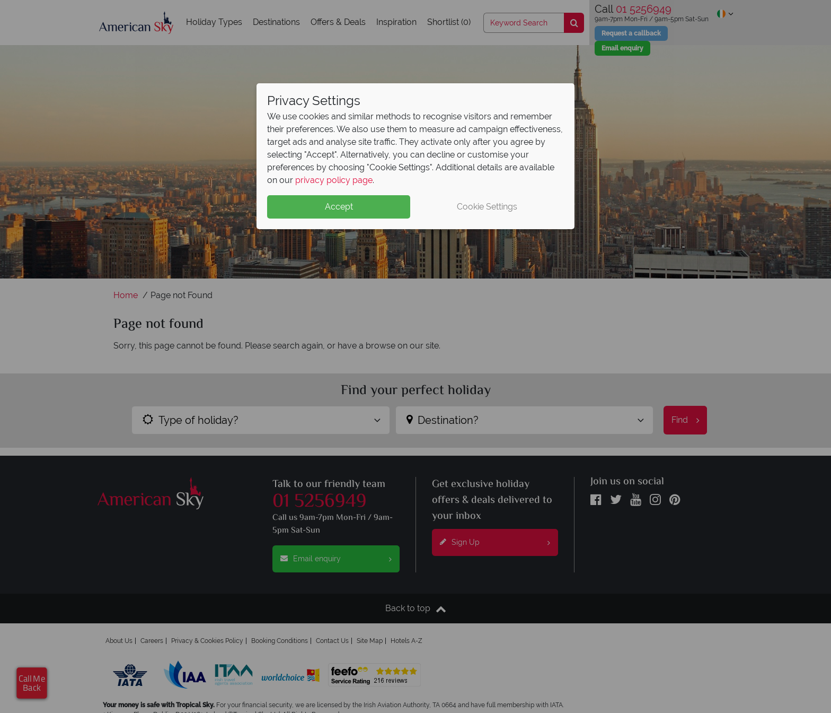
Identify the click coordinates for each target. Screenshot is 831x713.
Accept (339, 207)
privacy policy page (334, 180)
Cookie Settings (487, 207)
